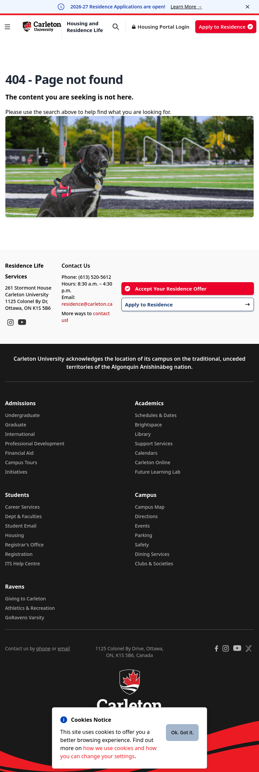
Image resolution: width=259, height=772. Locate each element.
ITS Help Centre (22, 563)
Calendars (146, 453)
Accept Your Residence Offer (166, 288)
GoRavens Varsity (24, 617)
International (20, 434)
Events (142, 526)
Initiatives (16, 472)
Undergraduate (22, 415)
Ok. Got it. (182, 732)
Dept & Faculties (23, 516)
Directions (146, 516)
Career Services (22, 507)
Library (143, 434)
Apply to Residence (226, 26)
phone (43, 648)
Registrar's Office (24, 544)
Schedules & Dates (156, 415)
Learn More (186, 6)
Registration (19, 554)
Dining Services (152, 554)
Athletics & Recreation (30, 608)
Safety (142, 544)
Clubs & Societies (154, 563)
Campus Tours (21, 462)
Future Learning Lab (157, 472)
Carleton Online (152, 462)
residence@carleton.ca (86, 304)
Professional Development (34, 443)
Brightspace (148, 424)
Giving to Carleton (25, 598)
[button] (9, 26)
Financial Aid (19, 453)
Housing (14, 535)
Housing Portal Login (163, 26)
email (64, 648)
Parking (143, 535)
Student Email (20, 526)
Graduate (15, 424)
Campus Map (150, 507)
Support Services (154, 443)
